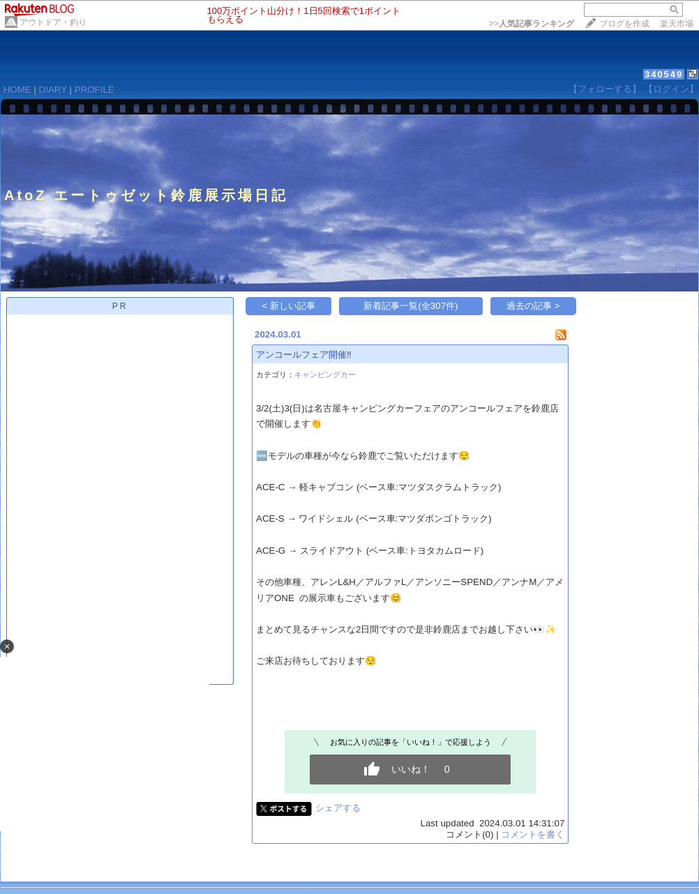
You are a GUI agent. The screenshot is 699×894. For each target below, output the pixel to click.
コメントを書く (532, 834)
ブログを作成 (624, 24)
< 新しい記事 (289, 306)
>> (531, 24)
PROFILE (94, 89)
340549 (664, 74)
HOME (17, 89)
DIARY (53, 89)
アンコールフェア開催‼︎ (304, 354)
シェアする (338, 808)
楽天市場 (676, 24)
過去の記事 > (533, 306)
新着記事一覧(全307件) (410, 306)
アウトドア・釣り (53, 22)
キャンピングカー (325, 374)
